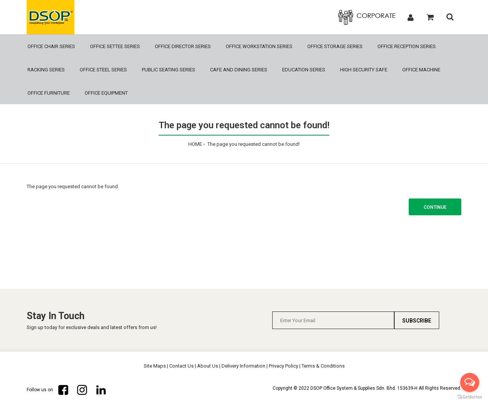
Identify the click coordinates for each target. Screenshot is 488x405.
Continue (435, 207)
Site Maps (155, 366)
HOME (195, 144)
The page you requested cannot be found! (253, 144)
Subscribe (416, 321)
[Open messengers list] (469, 382)
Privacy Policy (283, 366)
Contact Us (181, 366)
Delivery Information (243, 366)
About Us (207, 366)
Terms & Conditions (323, 366)
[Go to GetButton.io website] (470, 397)
